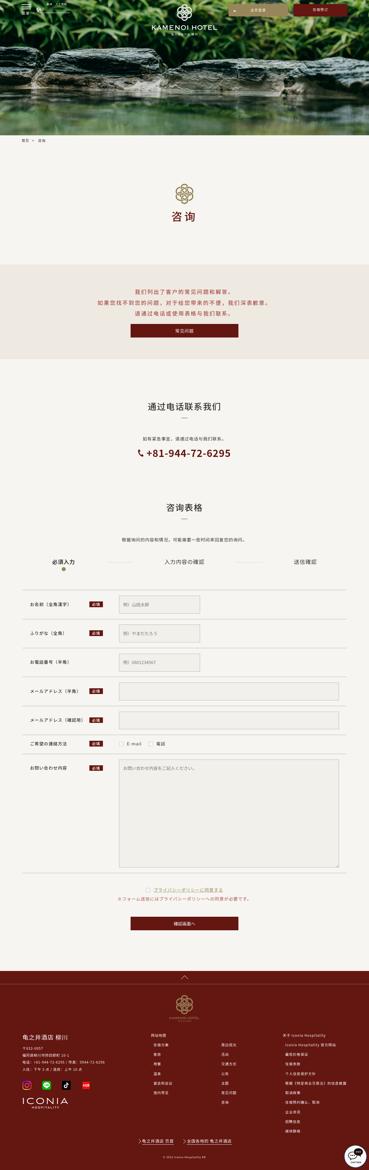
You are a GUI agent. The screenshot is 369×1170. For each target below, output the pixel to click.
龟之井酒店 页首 (158, 1141)
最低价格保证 (296, 1054)
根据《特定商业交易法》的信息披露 (316, 1083)
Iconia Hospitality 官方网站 (310, 1044)
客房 (157, 1054)
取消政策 (292, 1092)
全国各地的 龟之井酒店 (209, 1141)
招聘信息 (292, 1121)
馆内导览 (161, 1092)
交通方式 (229, 1063)
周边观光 (229, 1044)
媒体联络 (292, 1131)
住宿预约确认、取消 (302, 1102)
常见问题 (184, 331)
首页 (25, 140)
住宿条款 (292, 1063)
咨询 (225, 1102)
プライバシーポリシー (188, 890)
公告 (225, 1073)
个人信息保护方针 (300, 1073)
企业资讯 (292, 1112)
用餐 (157, 1063)
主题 (225, 1083)
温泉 (157, 1073)
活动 (225, 1054)
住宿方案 (161, 1044)
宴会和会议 (162, 1083)
